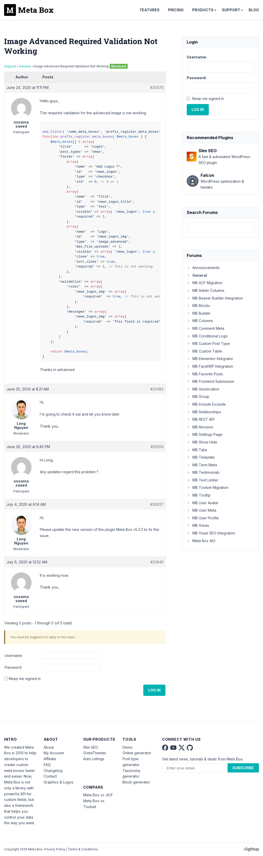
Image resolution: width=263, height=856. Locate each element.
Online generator (137, 753)
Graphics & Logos (58, 782)
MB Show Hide (202, 442)
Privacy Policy (54, 849)
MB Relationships (204, 412)
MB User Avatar (202, 503)
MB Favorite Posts (205, 374)
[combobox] (221, 227)
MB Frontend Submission (210, 381)
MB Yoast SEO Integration (211, 533)
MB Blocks (198, 305)
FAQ (47, 764)
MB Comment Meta (205, 328)
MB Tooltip (199, 495)
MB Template (201, 457)
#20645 (157, 562)
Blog (254, 10)
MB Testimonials (203, 472)
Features (149, 10)
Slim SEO (90, 747)
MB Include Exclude (206, 404)
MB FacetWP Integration (210, 366)
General (25, 66)
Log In (154, 690)
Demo (128, 747)
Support (231, 10)
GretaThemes (94, 753)
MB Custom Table (204, 351)
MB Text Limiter (202, 480)
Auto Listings (93, 759)
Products (202, 10)
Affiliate (50, 759)
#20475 (157, 87)
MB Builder (199, 313)
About (49, 747)
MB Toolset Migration (207, 487)
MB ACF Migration (204, 283)
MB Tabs (197, 450)
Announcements (203, 267)
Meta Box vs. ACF (98, 795)
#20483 (157, 389)
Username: (14, 655)
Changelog (53, 770)
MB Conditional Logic (207, 336)
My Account (54, 753)
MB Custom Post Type (208, 343)
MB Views (198, 525)
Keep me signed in (25, 678)
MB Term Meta (202, 465)
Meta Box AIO (201, 541)
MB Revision (200, 427)
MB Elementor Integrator (210, 358)
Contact (50, 776)
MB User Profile (203, 518)
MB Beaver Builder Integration (215, 298)
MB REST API (200, 419)
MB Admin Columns (205, 290)
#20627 (157, 504)
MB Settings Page (204, 434)
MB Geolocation (203, 389)
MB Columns (200, 320)
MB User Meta (201, 510)
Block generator (136, 782)
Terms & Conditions (83, 849)
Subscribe (243, 768)
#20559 (157, 447)
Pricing (176, 10)
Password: (13, 667)
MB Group (198, 396)
